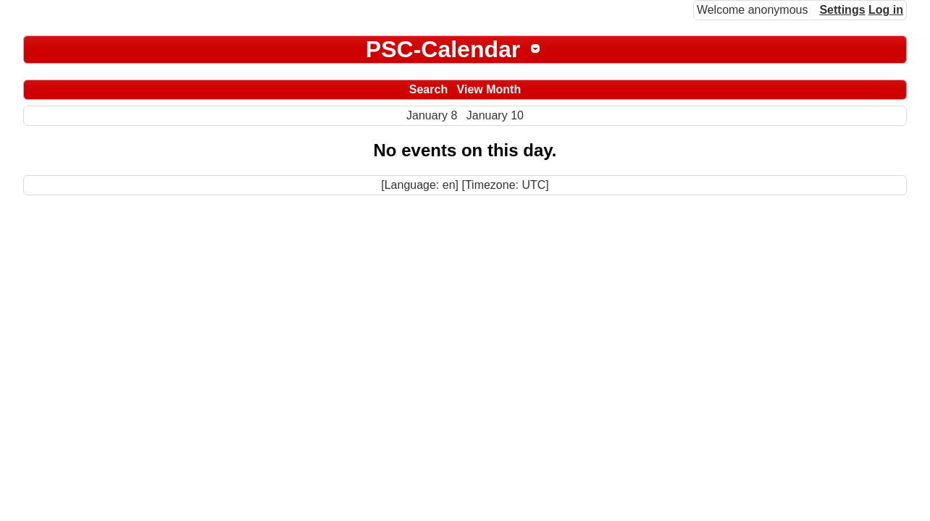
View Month (489, 89)
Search (428, 89)
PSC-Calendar (443, 49)
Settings (842, 10)
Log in (885, 10)
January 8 (431, 115)
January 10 (495, 115)
